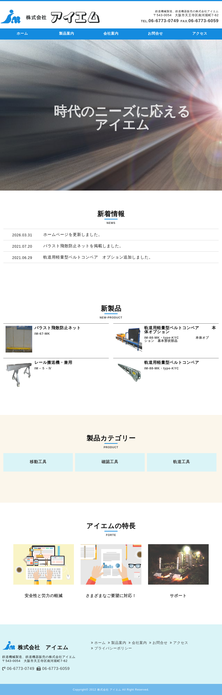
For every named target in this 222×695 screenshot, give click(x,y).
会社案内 (111, 33)
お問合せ (155, 33)
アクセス (199, 33)
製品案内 (66, 33)
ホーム (22, 33)
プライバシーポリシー (113, 648)
